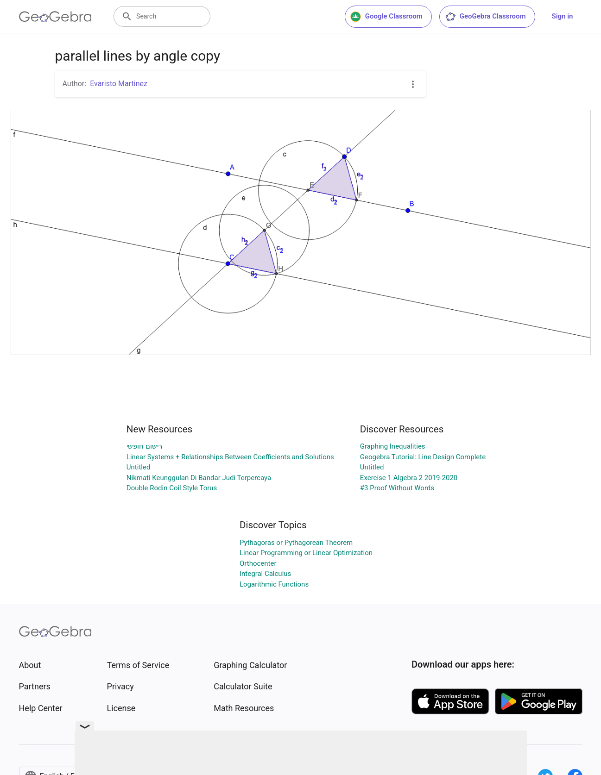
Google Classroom (386, 16)
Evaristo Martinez (118, 83)
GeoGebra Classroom (485, 16)
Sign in (562, 16)
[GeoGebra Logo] (55, 16)
